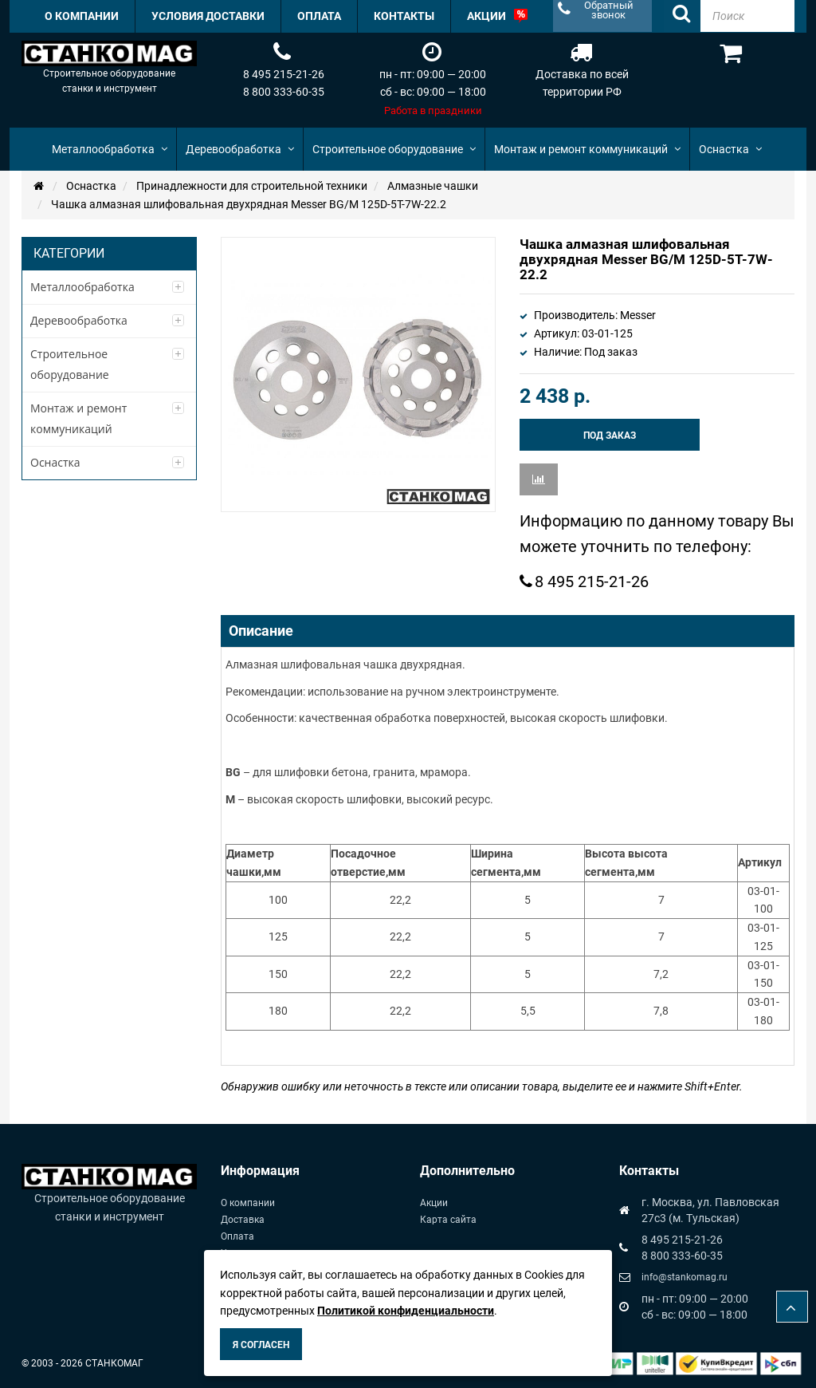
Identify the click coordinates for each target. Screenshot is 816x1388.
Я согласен (261, 1345)
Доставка (243, 1219)
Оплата (237, 1236)
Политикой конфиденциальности (405, 1310)
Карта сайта (448, 1219)
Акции (434, 1203)
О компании (248, 1203)
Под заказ (609, 435)
